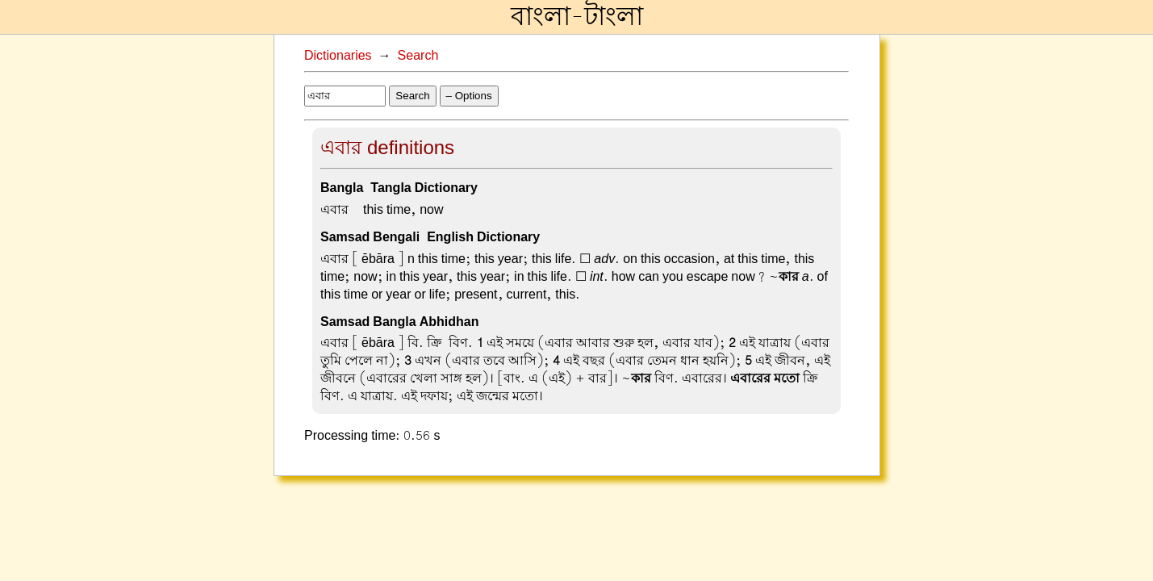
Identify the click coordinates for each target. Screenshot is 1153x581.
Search (418, 56)
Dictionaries (338, 56)
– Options (469, 96)
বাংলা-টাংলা (577, 17)
